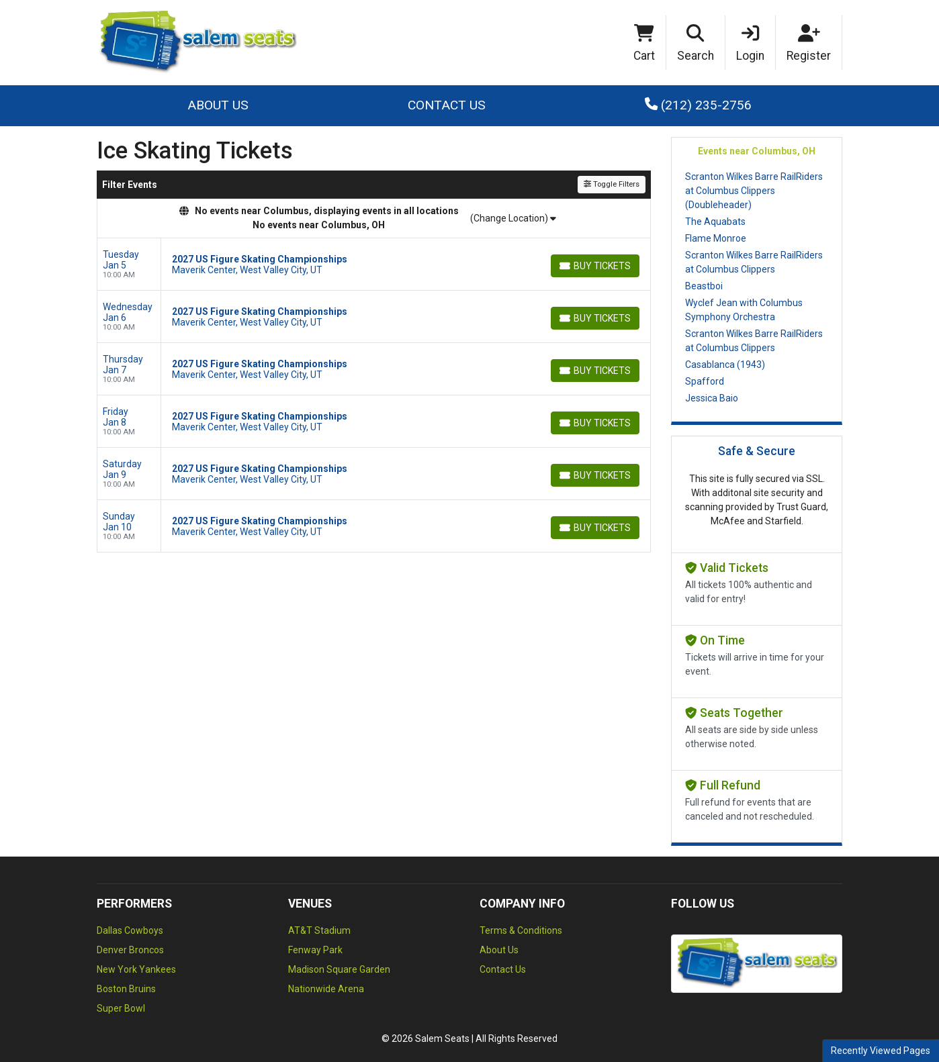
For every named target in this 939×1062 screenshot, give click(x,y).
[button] (695, 42)
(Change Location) (513, 218)
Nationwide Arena (326, 988)
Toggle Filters (611, 184)
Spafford (704, 381)
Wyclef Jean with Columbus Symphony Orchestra (744, 309)
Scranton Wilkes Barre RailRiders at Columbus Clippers (754, 262)
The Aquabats (715, 221)
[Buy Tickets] (595, 265)
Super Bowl (121, 1008)
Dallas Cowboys (130, 930)
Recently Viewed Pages (880, 1050)
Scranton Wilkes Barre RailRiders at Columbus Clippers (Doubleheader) (754, 190)
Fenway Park (315, 950)
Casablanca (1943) (725, 364)
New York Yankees (136, 969)
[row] (374, 264)
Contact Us (447, 105)
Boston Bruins (126, 988)
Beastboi (704, 286)
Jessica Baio (711, 398)
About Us (218, 105)
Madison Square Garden (339, 969)
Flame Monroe (715, 238)
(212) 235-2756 (698, 105)
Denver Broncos (130, 950)
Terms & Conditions (521, 930)
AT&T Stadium (319, 930)
